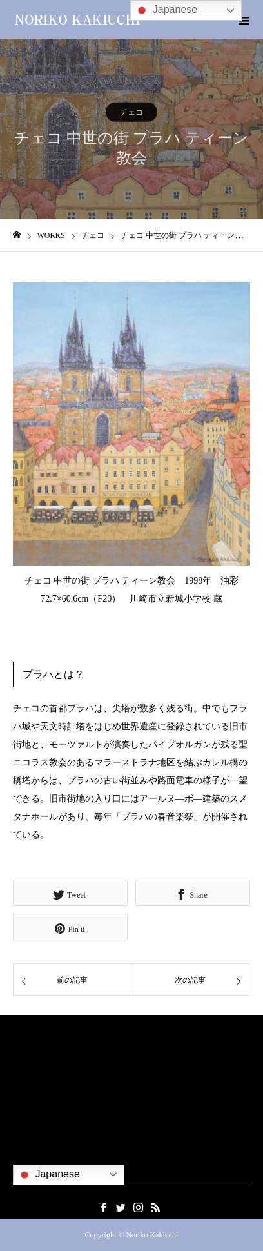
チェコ (131, 112)
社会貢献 (29, 1113)
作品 (21, 1094)
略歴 (21, 1075)
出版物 (25, 1133)
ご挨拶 (25, 1056)
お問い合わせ (38, 1151)
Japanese (48, 1175)
